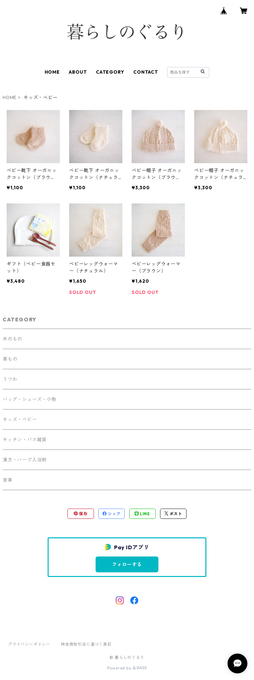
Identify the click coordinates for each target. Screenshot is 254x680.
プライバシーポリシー (29, 644)
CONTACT (145, 72)
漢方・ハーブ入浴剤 (25, 460)
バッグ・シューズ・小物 (30, 399)
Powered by (127, 667)
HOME (52, 72)
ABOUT (78, 72)
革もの (10, 359)
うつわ (10, 379)
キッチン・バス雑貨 (25, 440)
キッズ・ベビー (20, 419)
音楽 (8, 480)
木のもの (12, 339)
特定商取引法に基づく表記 (86, 644)
